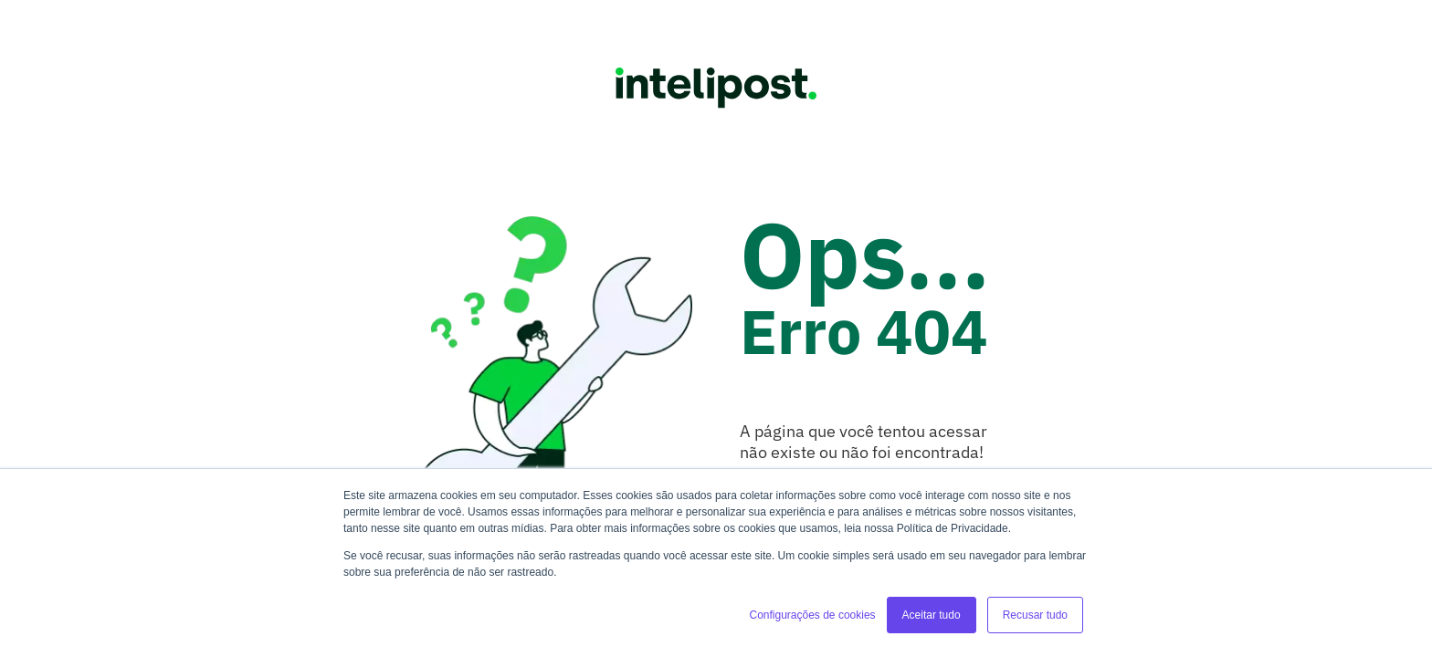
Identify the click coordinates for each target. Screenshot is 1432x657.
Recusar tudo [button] (1035, 615)
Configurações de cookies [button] (812, 615)
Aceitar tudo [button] (931, 615)
